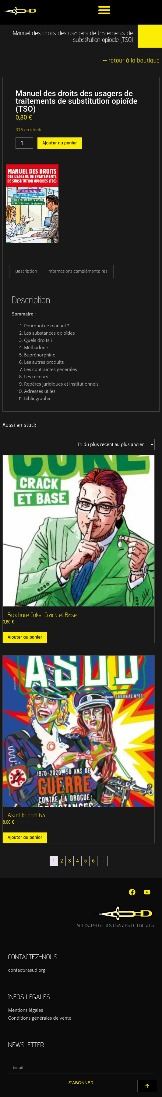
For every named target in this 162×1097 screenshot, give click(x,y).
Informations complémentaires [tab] (77, 271)
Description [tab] (26, 271)
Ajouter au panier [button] (25, 637)
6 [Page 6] (93, 861)
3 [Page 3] (69, 861)
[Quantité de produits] (24, 143)
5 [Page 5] (85, 861)
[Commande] (113, 444)
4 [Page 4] (77, 861)
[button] (104, 10)
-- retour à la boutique (131, 61)
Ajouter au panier (59, 143)
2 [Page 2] (61, 861)
